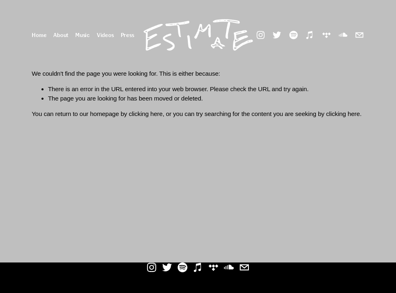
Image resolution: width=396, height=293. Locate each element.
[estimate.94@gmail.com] (359, 35)
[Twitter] (277, 35)
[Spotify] (293, 35)
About (60, 35)
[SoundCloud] (343, 35)
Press (127, 35)
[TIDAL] (326, 35)
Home (39, 35)
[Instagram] (260, 35)
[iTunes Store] (310, 35)
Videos (105, 35)
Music (82, 35)
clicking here (146, 113)
